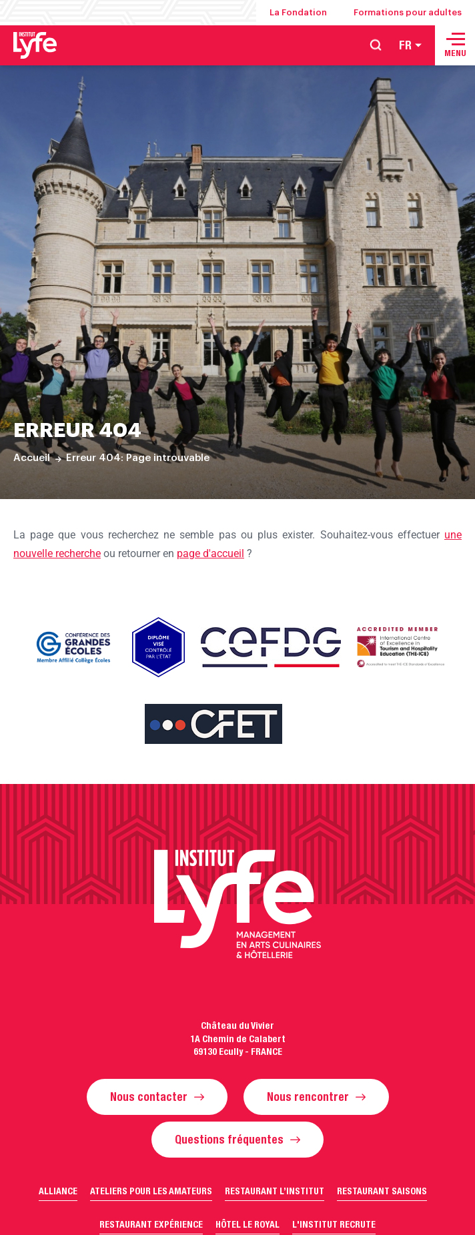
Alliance (58, 1191)
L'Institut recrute (334, 1224)
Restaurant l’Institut (274, 1191)
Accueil (31, 458)
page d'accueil (210, 553)
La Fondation (298, 12)
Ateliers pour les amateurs (151, 1191)
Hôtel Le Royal (247, 1224)
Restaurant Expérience (151, 1224)
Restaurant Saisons (382, 1191)
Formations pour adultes (408, 12)
